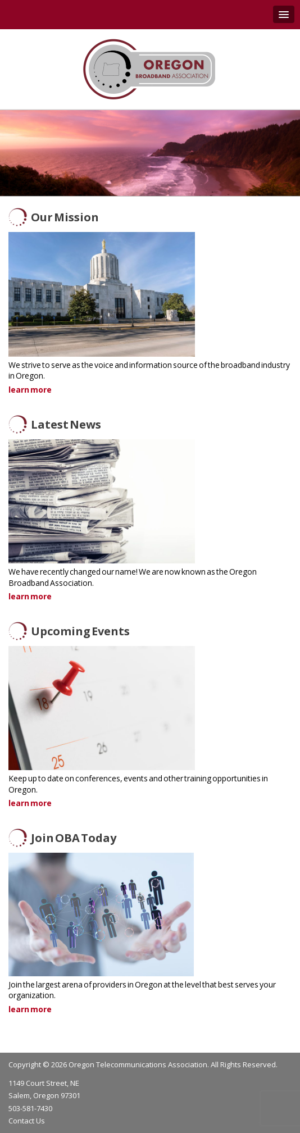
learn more (30, 389)
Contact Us (26, 1121)
